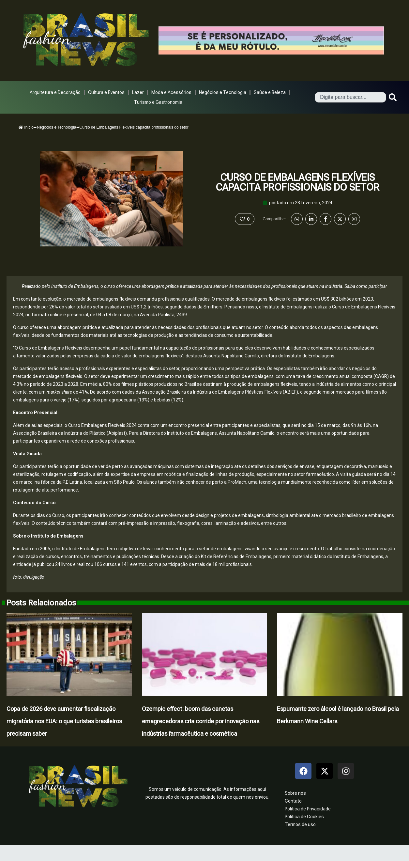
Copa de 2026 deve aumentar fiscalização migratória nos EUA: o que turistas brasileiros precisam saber (64, 721)
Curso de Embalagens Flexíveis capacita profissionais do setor (297, 182)
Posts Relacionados (41, 602)
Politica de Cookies (304, 816)
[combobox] (350, 97)
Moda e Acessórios (171, 92)
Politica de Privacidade (308, 808)
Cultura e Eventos (106, 92)
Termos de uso (300, 824)
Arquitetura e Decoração (55, 92)
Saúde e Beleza (270, 92)
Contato (293, 801)
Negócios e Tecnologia (222, 92)
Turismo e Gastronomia (158, 102)
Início (26, 127)
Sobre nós (295, 793)
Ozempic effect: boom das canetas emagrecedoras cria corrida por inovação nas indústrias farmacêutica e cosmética (200, 721)
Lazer (138, 92)
